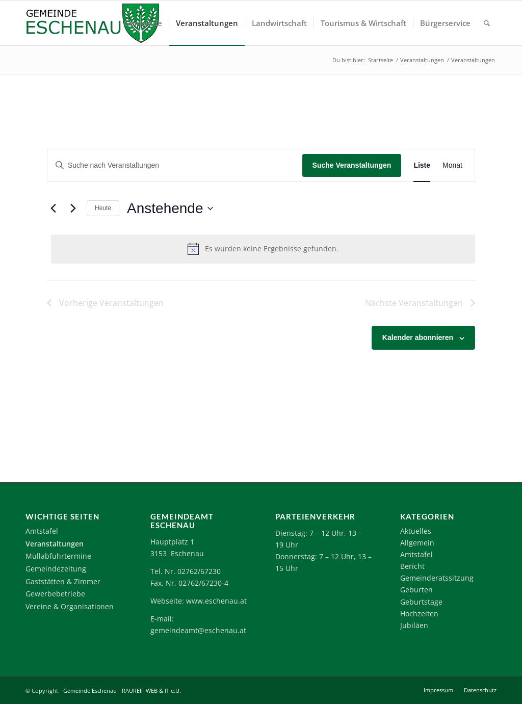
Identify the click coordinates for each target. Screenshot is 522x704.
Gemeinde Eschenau (90, 690)
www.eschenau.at (216, 601)
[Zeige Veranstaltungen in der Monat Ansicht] (452, 165)
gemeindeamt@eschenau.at (198, 630)
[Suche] (487, 23)
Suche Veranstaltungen (352, 165)
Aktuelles (415, 531)
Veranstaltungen (54, 544)
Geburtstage (421, 602)
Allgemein (417, 542)
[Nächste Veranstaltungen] (73, 208)
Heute (103, 208)
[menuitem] (143, 23)
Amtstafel (41, 531)
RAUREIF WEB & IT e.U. (151, 690)
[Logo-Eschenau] (92, 23)
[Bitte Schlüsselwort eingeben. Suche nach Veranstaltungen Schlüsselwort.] (174, 165)
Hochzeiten (419, 613)
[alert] (263, 248)
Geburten (416, 589)
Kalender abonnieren (417, 337)
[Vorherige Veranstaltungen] (53, 208)
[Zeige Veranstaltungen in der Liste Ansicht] (421, 165)
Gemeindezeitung (55, 568)
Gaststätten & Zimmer (62, 581)
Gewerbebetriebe (55, 593)
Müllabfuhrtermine (58, 556)
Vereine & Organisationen (69, 606)
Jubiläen (414, 625)
